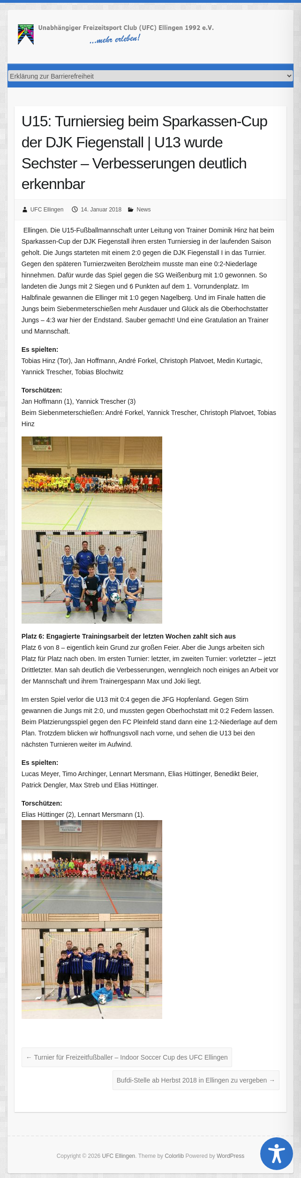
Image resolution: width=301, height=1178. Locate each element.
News (143, 209)
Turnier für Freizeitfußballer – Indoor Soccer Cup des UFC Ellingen (127, 1057)
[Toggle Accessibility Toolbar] (276, 1153)
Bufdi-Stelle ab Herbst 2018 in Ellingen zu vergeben (196, 1080)
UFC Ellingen (47, 209)
